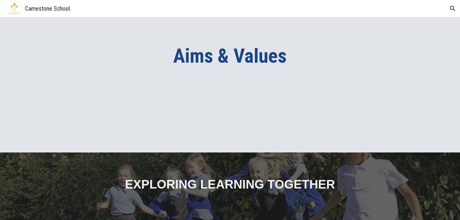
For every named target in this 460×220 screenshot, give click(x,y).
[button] (452, 8)
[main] (230, 56)
